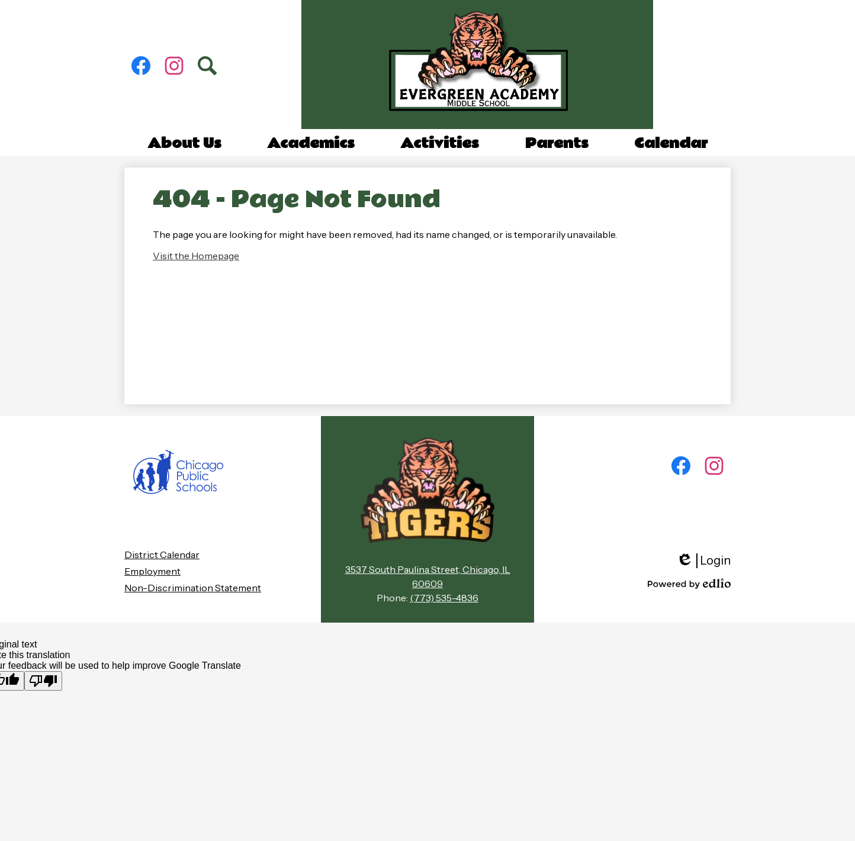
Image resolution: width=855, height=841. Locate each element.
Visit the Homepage (196, 256)
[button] (184, 144)
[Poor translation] (43, 681)
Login (703, 560)
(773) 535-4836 (444, 598)
